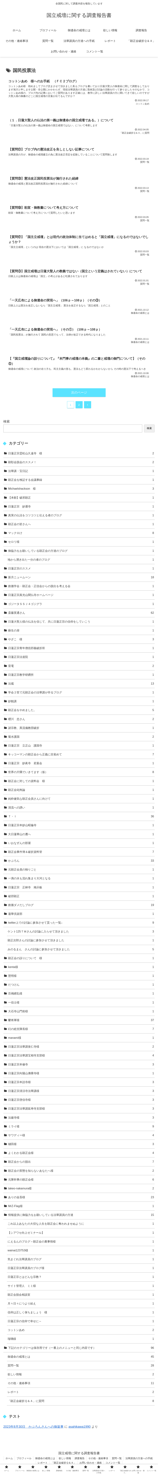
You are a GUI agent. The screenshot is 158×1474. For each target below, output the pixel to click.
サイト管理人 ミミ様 (81, 1286)
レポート (81, 1392)
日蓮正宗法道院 (81, 657)
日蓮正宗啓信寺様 (81, 1099)
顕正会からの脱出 (81, 1162)
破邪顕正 (81, 896)
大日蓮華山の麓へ (81, 834)
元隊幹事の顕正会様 (81, 1179)
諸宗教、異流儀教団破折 (81, 728)
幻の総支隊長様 (81, 1029)
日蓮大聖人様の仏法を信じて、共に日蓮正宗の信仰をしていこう (81, 621)
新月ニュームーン (81, 577)
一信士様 (81, 1002)
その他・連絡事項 (81, 1383)
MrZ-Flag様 (81, 1206)
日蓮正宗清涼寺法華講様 (81, 1091)
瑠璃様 (81, 1339)
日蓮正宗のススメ (81, 568)
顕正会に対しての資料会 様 (81, 781)
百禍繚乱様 (81, 993)
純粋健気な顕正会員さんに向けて (81, 798)
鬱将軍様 (81, 1020)
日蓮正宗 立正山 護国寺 (81, 745)
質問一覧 (81, 1365)
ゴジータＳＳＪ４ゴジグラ (81, 604)
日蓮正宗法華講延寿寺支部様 (81, 1109)
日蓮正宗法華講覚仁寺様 (81, 1047)
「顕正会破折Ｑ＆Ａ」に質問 (81, 1401)
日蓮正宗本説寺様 (81, 1082)
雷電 (81, 666)
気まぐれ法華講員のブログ (81, 1259)
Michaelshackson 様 (81, 489)
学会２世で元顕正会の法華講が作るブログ (81, 692)
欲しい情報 (81, 1374)
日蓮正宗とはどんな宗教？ (81, 1277)
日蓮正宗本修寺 (81, 1064)
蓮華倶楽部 (81, 914)
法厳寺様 (81, 1117)
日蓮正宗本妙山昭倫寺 (81, 825)
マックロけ (81, 533)
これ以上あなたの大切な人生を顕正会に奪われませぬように (81, 1224)
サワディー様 (81, 1135)
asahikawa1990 (79, 1427)
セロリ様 (81, 542)
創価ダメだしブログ (81, 905)
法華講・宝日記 (81, 471)
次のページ (79, 392)
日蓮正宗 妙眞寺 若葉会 (81, 763)
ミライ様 (81, 1126)
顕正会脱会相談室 (81, 1294)
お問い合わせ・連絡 (91, 1463)
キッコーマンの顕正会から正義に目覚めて (81, 754)
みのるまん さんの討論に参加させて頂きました (81, 949)
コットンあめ (81, 1330)
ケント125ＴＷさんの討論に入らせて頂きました (81, 931)
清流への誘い (81, 807)
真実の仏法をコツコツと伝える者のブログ (81, 515)
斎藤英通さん (81, 613)
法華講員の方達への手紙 (139, 1458)
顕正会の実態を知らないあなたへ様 (81, 1170)
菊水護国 (81, 736)
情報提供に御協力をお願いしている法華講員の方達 (81, 1215)
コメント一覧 (113, 1463)
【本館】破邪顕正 (81, 497)
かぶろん (81, 860)
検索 (6, 421)
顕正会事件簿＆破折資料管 (81, 852)
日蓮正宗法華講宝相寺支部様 (81, 1055)
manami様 (81, 1038)
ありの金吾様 (81, 1197)
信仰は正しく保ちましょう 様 (81, 1312)
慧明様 (81, 976)
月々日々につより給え (81, 1303)
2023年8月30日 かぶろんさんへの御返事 (33, 1427)
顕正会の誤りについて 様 (81, 958)
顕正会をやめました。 (81, 710)
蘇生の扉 (81, 630)
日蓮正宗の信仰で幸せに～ (81, 1321)
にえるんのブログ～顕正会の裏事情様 (81, 1241)
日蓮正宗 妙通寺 (81, 506)
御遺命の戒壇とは (81, 1356)
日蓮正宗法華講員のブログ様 (81, 1268)
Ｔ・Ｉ (81, 816)
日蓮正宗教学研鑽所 (81, 674)
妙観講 (81, 701)
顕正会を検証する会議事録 (81, 480)
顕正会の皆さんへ (81, 524)
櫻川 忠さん (81, 719)
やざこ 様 (81, 639)
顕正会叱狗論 (81, 790)
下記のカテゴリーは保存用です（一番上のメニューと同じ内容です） (81, 1348)
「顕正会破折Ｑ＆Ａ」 (63, 1463)
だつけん (81, 984)
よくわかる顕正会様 (81, 1153)
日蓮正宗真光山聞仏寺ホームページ (81, 595)
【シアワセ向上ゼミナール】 (81, 1232)
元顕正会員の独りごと (81, 869)
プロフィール (24, 1458)
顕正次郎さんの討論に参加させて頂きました (81, 940)
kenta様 (81, 967)
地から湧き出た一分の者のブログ (81, 559)
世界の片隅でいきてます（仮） (81, 772)
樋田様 (81, 1144)
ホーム (9, 1458)
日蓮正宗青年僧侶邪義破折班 (81, 648)
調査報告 (80, 1458)
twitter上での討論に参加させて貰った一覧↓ (81, 922)
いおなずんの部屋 (81, 843)
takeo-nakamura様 (81, 1188)
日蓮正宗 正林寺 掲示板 (81, 887)
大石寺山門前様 (81, 1011)
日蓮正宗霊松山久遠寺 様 (81, 453)
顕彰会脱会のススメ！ (81, 462)
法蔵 (81, 683)
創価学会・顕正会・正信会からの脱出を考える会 (81, 586)
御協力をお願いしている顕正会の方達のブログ (81, 551)
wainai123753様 (81, 1250)
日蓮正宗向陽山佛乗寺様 (81, 1073)
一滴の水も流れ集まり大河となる (81, 878)
